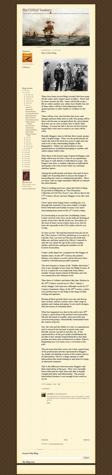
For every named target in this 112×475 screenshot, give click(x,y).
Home (66, 439)
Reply (48, 403)
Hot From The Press (30, 111)
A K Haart (50, 394)
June (27, 137)
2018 (25, 92)
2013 (25, 158)
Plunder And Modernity (31, 129)
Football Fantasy (29, 127)
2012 (25, 160)
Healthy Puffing (29, 131)
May (27, 139)
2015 (25, 154)
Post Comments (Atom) (56, 444)
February (28, 146)
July (27, 105)
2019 (25, 90)
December (28, 94)
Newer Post (44, 439)
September (29, 101)
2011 (25, 162)
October (28, 98)
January (28, 148)
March (27, 143)
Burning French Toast (30, 115)
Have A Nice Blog (30, 125)
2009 (25, 166)
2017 (25, 150)
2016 (25, 152)
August (28, 103)
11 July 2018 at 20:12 (60, 394)
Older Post (86, 439)
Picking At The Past (30, 117)
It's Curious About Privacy (32, 113)
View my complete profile (29, 188)
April (27, 141)
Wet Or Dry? (28, 107)
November (28, 96)
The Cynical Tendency (37, 10)
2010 (25, 164)
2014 (25, 156)
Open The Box (29, 109)
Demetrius (28, 182)
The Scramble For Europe (31, 119)
